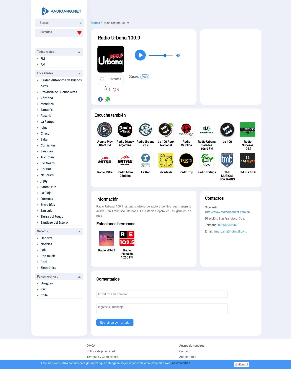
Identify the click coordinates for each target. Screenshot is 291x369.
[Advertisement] (176, 9)
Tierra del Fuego (52, 217)
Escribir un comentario (115, 322)
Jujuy (44, 128)
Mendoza (47, 104)
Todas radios (46, 52)
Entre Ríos (48, 205)
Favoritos (61, 33)
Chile (44, 295)
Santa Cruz (48, 187)
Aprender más (181, 363)
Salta (44, 139)
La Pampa (47, 122)
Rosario (46, 116)
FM (43, 59)
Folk (43, 250)
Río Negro (48, 163)
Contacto (185, 351)
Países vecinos (47, 276)
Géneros (43, 231)
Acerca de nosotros (191, 345)
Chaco (45, 133)
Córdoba (47, 98)
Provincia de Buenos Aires (59, 92)
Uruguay (47, 283)
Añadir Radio (187, 357)
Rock (44, 262)
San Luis (46, 211)
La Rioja (46, 193)
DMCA (91, 345)
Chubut (46, 169)
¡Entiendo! (241, 364)
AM (43, 64)
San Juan (47, 151)
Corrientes (48, 145)
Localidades (45, 73)
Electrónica (48, 268)
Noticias (46, 244)
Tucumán (47, 157)
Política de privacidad (101, 351)
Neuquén (47, 175)
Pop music (48, 256)
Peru (44, 289)
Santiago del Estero (54, 222)
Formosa (47, 199)
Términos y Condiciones (102, 357)
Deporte (46, 238)
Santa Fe (47, 110)
